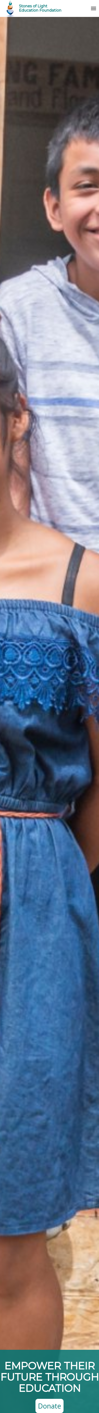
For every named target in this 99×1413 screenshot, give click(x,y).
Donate (49, 1405)
